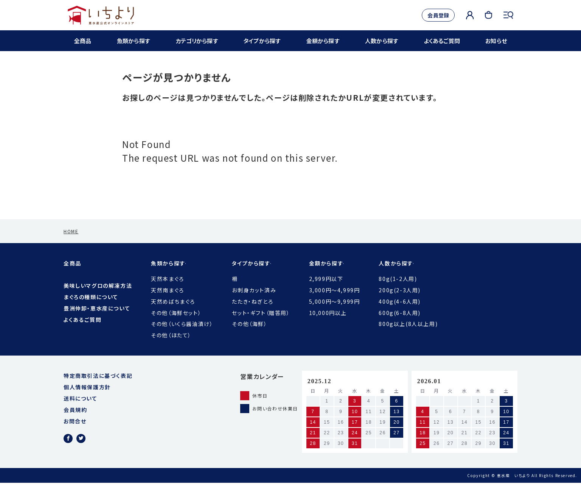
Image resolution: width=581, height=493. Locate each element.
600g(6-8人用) (400, 323)
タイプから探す (262, 41)
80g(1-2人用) (398, 289)
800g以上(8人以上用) (408, 334)
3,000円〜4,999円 (334, 300)
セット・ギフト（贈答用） (261, 323)
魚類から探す (133, 41)
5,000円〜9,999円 (334, 311)
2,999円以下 (326, 289)
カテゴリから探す (196, 41)
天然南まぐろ (167, 300)
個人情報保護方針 (87, 397)
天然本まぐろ (167, 289)
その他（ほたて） (171, 345)
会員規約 (75, 420)
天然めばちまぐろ (173, 311)
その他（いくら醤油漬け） (182, 334)
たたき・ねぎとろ (252, 311)
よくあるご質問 (441, 41)
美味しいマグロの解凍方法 (98, 296)
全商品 (83, 41)
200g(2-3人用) (400, 300)
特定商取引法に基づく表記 (98, 386)
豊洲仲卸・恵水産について (97, 318)
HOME (71, 241)
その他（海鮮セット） (176, 323)
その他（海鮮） (249, 334)
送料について (81, 408)
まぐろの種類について (91, 307)
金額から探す (323, 41)
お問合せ (75, 431)
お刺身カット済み (254, 300)
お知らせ (495, 41)
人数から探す (381, 41)
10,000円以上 (328, 323)
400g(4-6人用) (400, 311)
